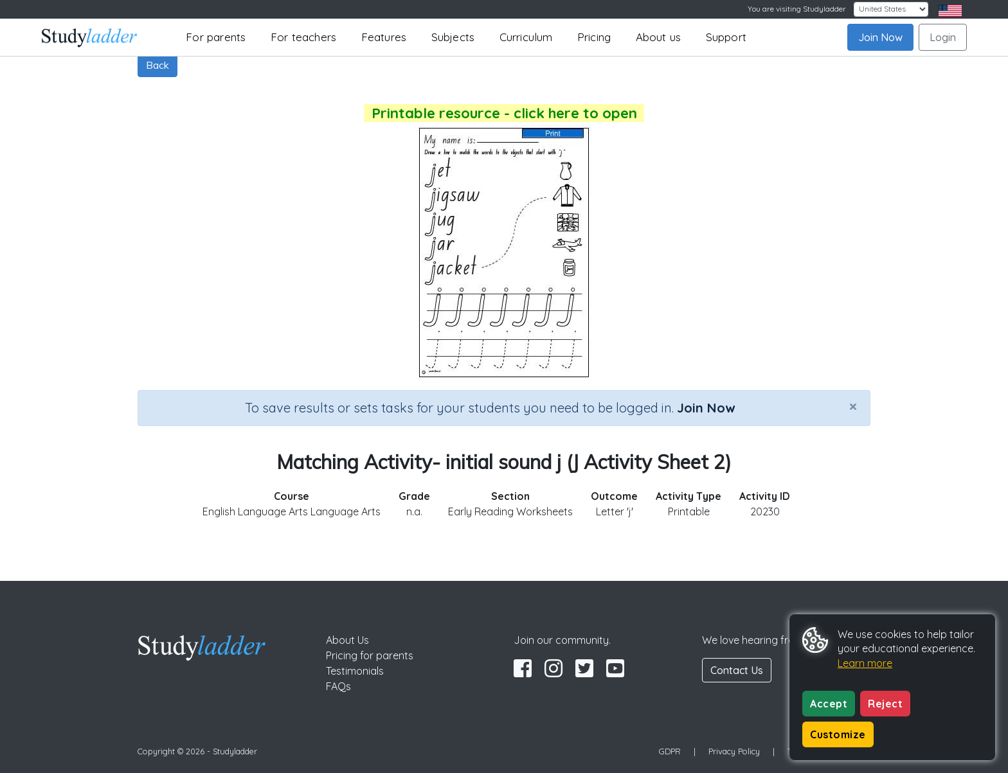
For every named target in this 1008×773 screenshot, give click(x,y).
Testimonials (355, 670)
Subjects (453, 37)
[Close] (853, 406)
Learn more (865, 663)
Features (384, 37)
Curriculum (526, 37)
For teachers (303, 37)
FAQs (338, 686)
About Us (347, 640)
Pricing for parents (369, 655)
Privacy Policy (734, 751)
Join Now (880, 37)
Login (943, 37)
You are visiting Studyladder (797, 8)
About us (658, 37)
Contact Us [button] (736, 670)
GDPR (670, 751)
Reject (885, 703)
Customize (838, 734)
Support (726, 37)
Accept (828, 703)
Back (157, 64)
